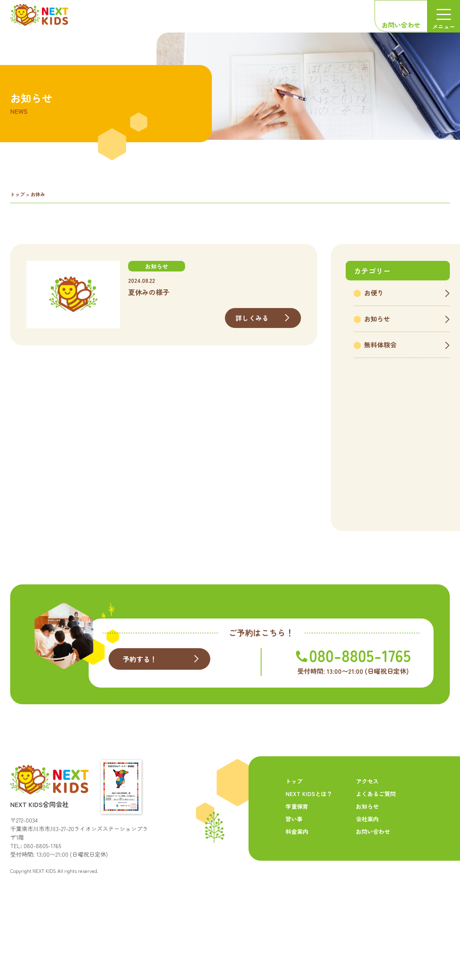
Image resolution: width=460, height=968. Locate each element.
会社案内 (367, 859)
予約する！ (140, 700)
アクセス (367, 821)
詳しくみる (251, 318)
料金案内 (297, 872)
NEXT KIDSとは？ (309, 834)
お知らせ (377, 318)
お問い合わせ (401, 25)
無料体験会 (380, 344)
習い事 (294, 859)
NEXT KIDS (44, 910)
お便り (374, 292)
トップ (17, 194)
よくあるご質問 (376, 834)
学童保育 (297, 846)
